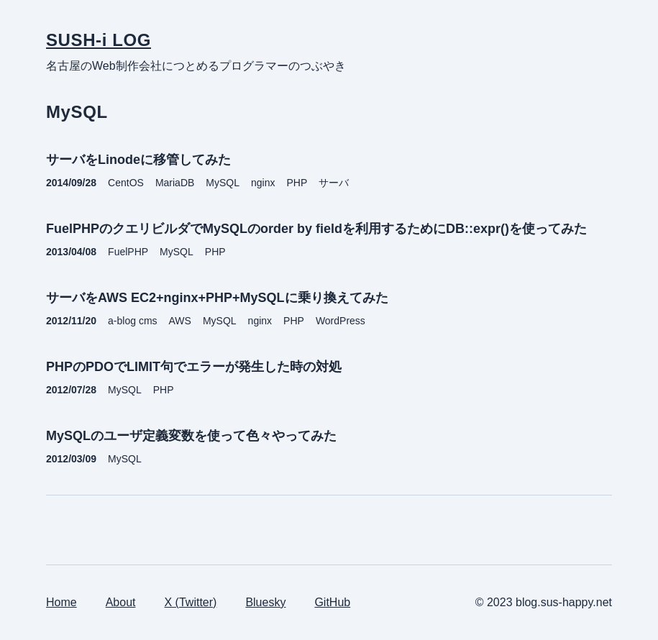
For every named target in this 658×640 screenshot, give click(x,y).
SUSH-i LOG (98, 40)
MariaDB (174, 182)
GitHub (332, 602)
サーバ (334, 182)
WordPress (340, 320)
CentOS (126, 182)
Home (61, 602)
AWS (180, 320)
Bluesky (265, 602)
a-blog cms (132, 320)
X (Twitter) (191, 602)
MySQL (222, 182)
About (121, 602)
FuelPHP (128, 251)
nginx (263, 182)
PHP (297, 182)
